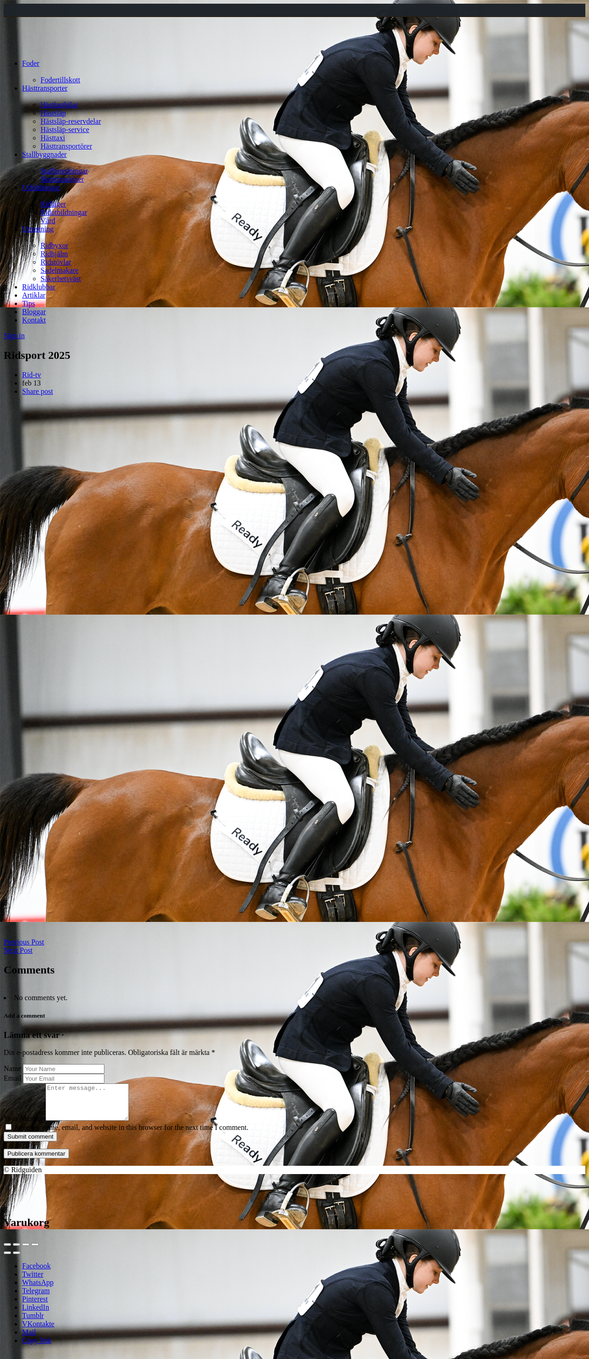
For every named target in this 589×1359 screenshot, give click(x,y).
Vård (47, 221)
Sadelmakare (59, 270)
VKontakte (38, 1331)
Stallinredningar (64, 171)
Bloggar (34, 312)
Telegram (36, 1297)
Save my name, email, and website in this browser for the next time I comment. (131, 1134)
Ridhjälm (54, 254)
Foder (30, 63)
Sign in (14, 336)
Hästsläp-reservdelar (70, 121)
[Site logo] (28, 48)
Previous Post (24, 942)
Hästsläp (53, 113)
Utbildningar (41, 187)
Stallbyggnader (44, 154)
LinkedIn (35, 1314)
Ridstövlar (55, 262)
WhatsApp (37, 1289)
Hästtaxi (52, 138)
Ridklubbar (38, 287)
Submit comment (30, 1143)
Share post (37, 391)
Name (12, 1068)
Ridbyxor (54, 245)
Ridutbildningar (63, 212)
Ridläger (53, 204)
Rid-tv (31, 375)
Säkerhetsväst (60, 278)
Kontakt (34, 320)
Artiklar (34, 295)
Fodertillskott (60, 80)
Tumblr (33, 1322)
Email (12, 1078)
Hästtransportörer (66, 146)
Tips (28, 303)
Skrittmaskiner (62, 179)
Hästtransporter (45, 88)
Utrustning (37, 229)
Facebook (36, 1273)
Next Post (18, 950)
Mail (29, 1339)
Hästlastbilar (59, 105)
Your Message (25, 1125)
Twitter (32, 1281)
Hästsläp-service (64, 129)
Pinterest (35, 1306)
